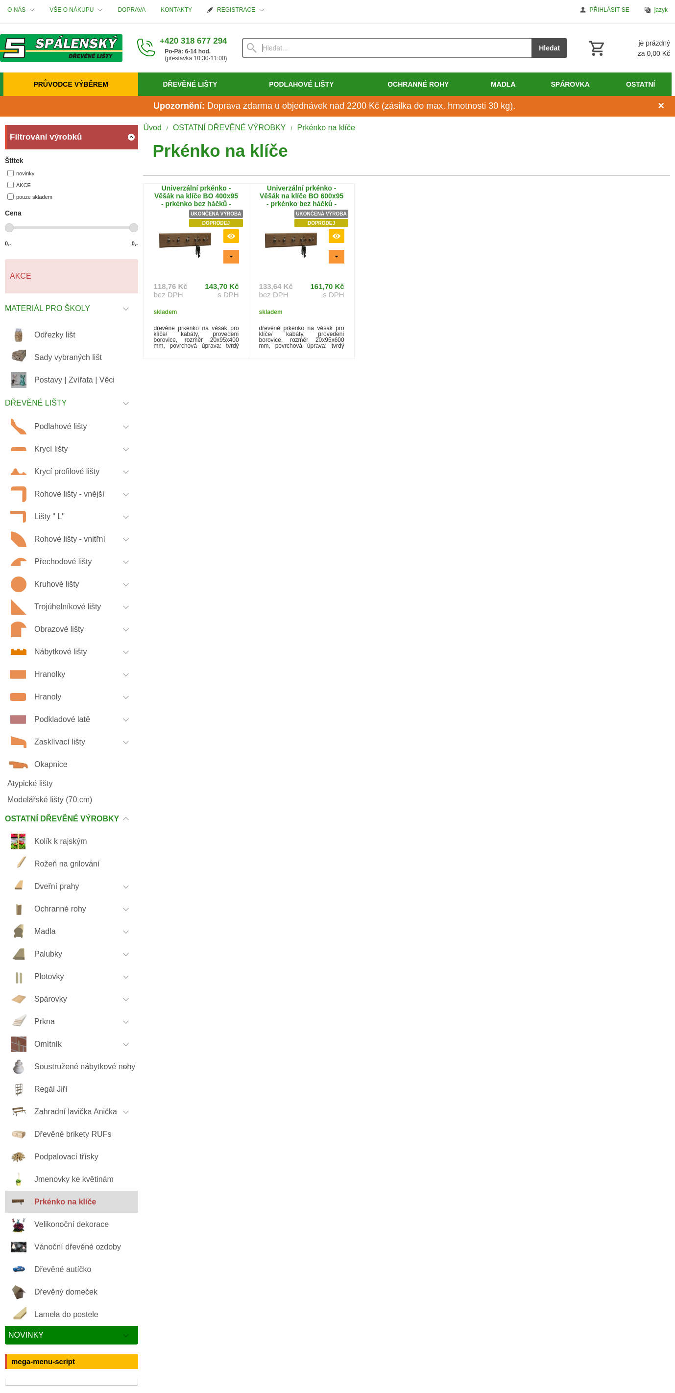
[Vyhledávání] (387, 48)
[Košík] (628, 48)
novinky (20, 173)
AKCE (19, 185)
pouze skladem (29, 196)
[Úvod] (61, 48)
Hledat (549, 48)
